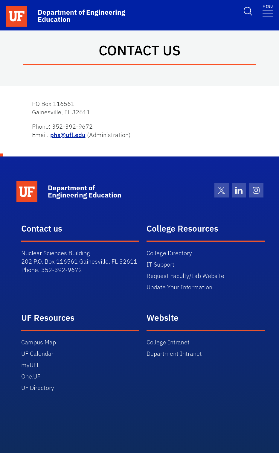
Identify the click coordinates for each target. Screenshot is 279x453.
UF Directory (37, 388)
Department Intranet (174, 353)
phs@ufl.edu (68, 135)
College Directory (169, 253)
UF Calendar (37, 353)
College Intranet (168, 342)
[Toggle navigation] (268, 10)
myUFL (30, 365)
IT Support (160, 264)
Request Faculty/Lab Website (185, 276)
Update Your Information (179, 287)
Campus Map (38, 342)
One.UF (30, 376)
